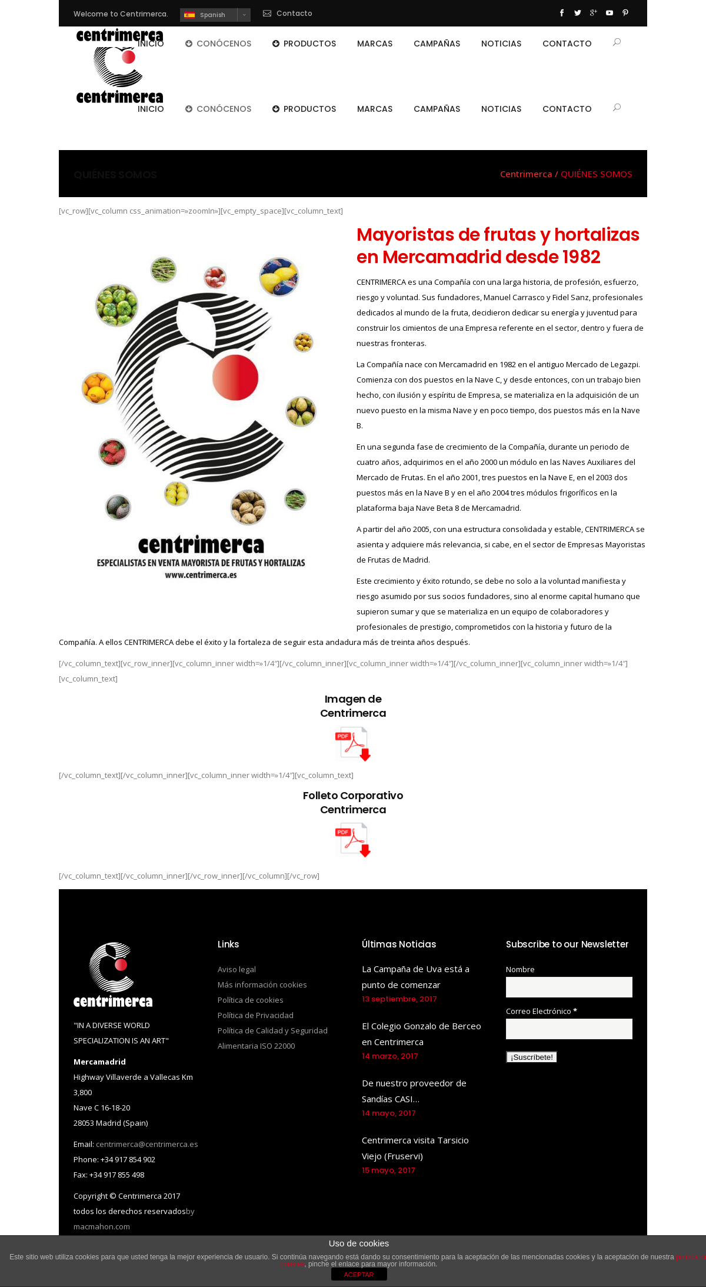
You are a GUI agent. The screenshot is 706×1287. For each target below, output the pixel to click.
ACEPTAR (359, 1274)
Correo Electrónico (541, 1011)
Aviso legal (237, 969)
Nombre (520, 969)
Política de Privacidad (256, 1015)
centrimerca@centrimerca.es (147, 1144)
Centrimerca (526, 173)
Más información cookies (262, 984)
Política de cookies (251, 1000)
